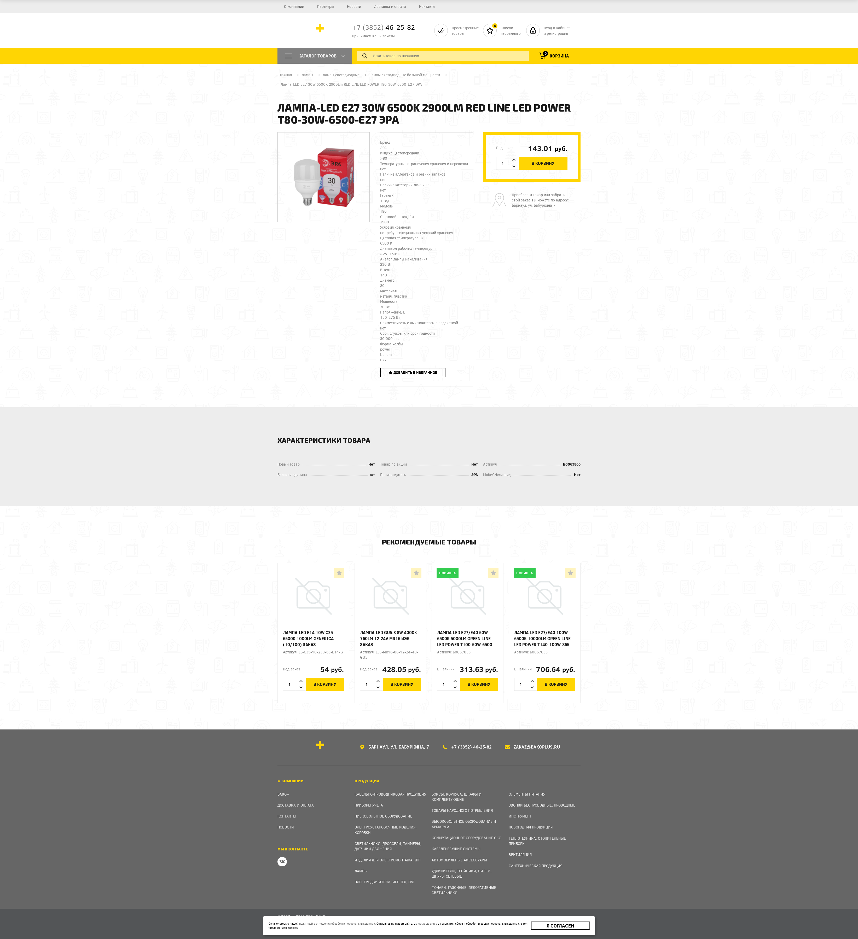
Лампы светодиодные (341, 74)
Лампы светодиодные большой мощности (404, 74)
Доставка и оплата (390, 6)
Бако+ (283, 794)
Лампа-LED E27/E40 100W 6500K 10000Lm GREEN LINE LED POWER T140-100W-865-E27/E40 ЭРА (542, 639)
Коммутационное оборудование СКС (466, 837)
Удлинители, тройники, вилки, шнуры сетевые (461, 873)
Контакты (427, 6)
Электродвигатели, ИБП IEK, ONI (384, 881)
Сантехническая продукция (535, 865)
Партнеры (325, 6)
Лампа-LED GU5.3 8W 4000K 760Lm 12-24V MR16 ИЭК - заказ (388, 638)
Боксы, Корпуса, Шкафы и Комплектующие (457, 797)
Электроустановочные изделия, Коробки (385, 830)
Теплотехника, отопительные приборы (537, 841)
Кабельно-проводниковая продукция (390, 794)
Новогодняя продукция (531, 827)
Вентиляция (520, 854)
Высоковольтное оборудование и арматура (464, 824)
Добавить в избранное (413, 372)
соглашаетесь (427, 923)
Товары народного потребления (462, 810)
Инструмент (520, 816)
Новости (354, 6)
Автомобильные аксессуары (459, 859)
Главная (285, 74)
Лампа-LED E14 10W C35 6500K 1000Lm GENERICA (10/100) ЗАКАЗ (308, 638)
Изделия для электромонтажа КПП (388, 859)
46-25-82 (383, 27)
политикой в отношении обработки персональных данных (337, 923)
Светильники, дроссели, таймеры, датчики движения (388, 846)
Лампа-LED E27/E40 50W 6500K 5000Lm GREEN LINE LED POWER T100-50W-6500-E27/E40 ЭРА (465, 639)
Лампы (307, 74)
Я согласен (560, 926)
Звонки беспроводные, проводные (542, 805)
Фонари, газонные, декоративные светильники (464, 890)
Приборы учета (369, 805)
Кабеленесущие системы (456, 848)
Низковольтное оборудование (383, 816)
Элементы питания (527, 794)
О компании (294, 6)
